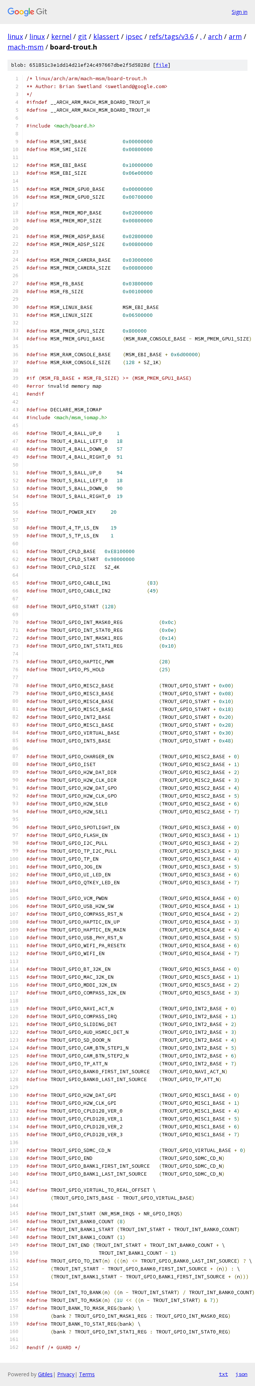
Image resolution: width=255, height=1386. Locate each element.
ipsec (134, 36)
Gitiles (45, 1374)
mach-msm (26, 46)
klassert (106, 36)
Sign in (239, 11)
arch (215, 36)
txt (223, 1374)
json (241, 1374)
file (162, 65)
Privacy (65, 1374)
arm (235, 36)
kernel (61, 36)
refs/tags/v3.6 (171, 36)
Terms (87, 1374)
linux (15, 36)
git (82, 36)
